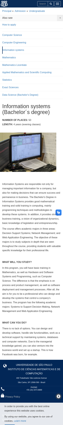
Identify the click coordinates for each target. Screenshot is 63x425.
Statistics (7, 80)
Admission (20, 11)
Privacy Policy (12, 396)
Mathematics (9, 57)
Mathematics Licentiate (14, 65)
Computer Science (12, 35)
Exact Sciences (10, 87)
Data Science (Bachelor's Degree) (20, 95)
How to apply (9, 24)
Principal (6, 11)
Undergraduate (37, 11)
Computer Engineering (14, 42)
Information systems (13, 50)
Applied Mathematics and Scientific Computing (27, 72)
